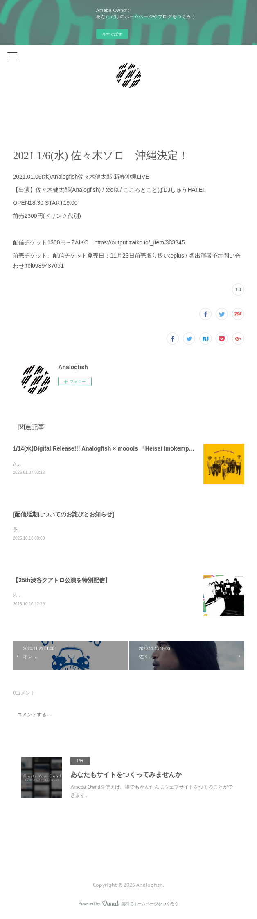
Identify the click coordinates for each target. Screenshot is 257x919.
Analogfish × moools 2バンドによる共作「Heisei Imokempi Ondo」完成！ (94, 464)
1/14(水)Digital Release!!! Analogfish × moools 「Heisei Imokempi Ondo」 (112, 448)
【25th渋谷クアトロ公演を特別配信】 (61, 581)
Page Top (128, 853)
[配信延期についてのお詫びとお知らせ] (63, 514)
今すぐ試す (112, 34)
